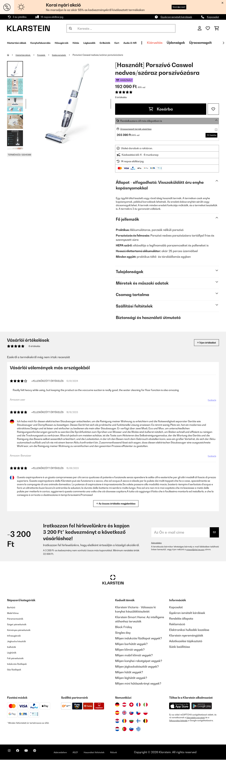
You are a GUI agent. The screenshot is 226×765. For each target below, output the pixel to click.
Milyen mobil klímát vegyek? (134, 660)
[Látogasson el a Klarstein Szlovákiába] (131, 718)
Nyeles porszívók (68, 54)
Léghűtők (13, 657)
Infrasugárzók (16, 641)
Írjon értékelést (202, 348)
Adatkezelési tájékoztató (185, 646)
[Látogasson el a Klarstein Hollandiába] (117, 734)
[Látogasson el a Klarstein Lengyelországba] (145, 718)
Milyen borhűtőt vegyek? (131, 649)
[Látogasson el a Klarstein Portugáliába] (124, 734)
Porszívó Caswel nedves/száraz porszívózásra (110, 54)
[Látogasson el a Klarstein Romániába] (124, 726)
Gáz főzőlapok (16, 674)
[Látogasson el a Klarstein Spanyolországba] (117, 718)
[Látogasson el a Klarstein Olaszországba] (145, 710)
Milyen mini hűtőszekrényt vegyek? (138, 689)
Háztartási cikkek (25, 54)
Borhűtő (12, 612)
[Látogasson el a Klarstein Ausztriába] (124, 710)
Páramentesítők (17, 624)
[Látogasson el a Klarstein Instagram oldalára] (10, 758)
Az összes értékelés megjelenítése (117, 508)
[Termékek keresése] (121, 28)
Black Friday (123, 632)
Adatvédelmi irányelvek (197, 723)
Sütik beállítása (179, 652)
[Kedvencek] (208, 28)
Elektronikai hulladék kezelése (189, 635)
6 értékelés (121, 97)
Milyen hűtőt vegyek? (129, 677)
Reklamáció (177, 629)
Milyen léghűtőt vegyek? (131, 683)
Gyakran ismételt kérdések (176, 16)
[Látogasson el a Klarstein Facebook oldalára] (21, 758)
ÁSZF (92, 755)
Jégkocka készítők (19, 646)
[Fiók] (199, 28)
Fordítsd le (209, 406)
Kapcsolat (213, 16)
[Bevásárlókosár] (216, 28)
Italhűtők (13, 652)
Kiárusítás (193, 42)
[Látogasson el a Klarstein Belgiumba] (145, 726)
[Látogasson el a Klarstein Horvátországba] (117, 726)
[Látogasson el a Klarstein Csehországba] (138, 718)
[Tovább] (223, 43)
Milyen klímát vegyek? (130, 655)
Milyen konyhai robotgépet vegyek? (138, 666)
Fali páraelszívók (18, 663)
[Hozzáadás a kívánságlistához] (213, 109)
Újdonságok (214, 42)
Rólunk (136, 755)
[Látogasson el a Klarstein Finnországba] (138, 726)
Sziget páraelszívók (20, 629)
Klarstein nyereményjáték (186, 641)
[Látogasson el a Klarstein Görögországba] (138, 734)
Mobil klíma (15, 618)
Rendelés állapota (181, 624)
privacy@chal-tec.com (197, 555)
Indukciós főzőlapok (20, 669)
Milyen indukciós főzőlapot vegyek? (138, 643)
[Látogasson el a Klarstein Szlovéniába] (131, 734)
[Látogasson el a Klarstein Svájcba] (131, 710)
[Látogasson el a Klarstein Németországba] (117, 710)
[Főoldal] (11, 54)
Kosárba (161, 109)
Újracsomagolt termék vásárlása (139, 128)
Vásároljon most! (172, 6)
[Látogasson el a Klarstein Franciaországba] (138, 710)
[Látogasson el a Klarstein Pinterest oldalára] (44, 758)
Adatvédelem (157, 548)
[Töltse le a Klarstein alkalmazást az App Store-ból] (179, 711)
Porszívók (47, 54)
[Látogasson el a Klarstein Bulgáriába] (131, 726)
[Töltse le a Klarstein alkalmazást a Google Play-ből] (201, 711)
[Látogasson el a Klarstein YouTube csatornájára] (33, 758)
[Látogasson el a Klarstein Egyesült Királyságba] (124, 718)
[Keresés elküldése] (70, 28)
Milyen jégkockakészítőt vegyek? (137, 672)
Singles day (122, 638)
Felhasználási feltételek (180, 725)
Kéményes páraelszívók (22, 635)
